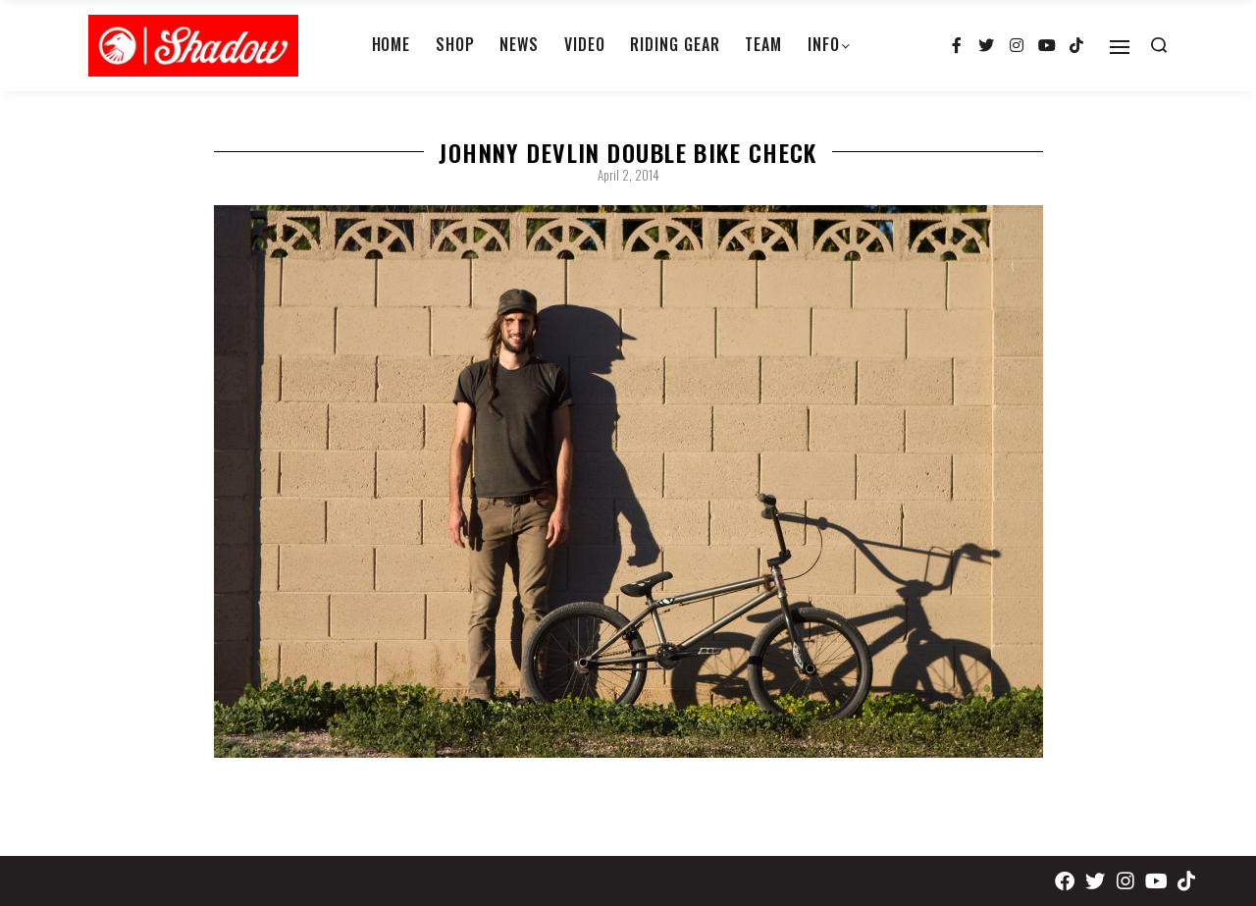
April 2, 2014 (628, 175)
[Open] (1119, 47)
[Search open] (1159, 45)
